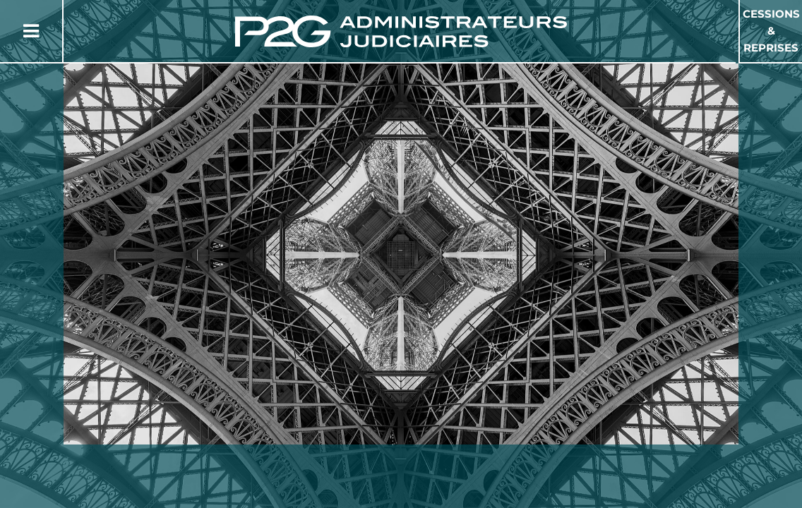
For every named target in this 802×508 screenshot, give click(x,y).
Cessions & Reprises (771, 30)
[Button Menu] (31, 31)
